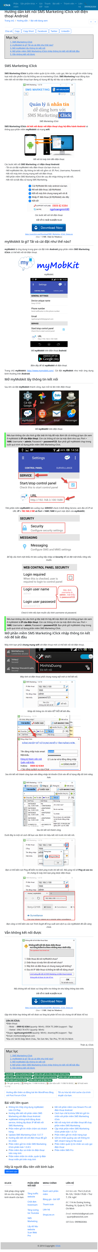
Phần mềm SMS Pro (64, 1150)
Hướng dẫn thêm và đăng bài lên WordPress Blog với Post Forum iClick (29, 1094)
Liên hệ (80, 5)
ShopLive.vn (48, 1214)
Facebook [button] (42, 31)
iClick (58, 1245)
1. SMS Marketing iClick (21, 42)
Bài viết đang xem (39, 20)
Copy (17, 31)
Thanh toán (48, 5)
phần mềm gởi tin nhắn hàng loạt (18, 1077)
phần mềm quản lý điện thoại (40, 1080)
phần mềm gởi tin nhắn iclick (70, 1077)
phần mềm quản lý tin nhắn (16, 1080)
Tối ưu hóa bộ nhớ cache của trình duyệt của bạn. (74, 1094)
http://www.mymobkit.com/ (40, 370)
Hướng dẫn (22, 20)
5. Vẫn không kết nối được (22, 54)
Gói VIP (40, 5)
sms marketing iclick (24, 1074)
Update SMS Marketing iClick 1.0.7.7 (26, 1134)
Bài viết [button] (56, 3)
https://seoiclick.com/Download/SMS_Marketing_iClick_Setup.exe (49, 234)
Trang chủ (9, 20)
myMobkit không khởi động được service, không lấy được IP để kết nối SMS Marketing (26, 1122)
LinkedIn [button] (65, 31)
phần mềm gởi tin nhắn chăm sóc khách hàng (51, 1074)
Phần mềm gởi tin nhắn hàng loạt (71, 1134)
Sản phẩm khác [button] (28, 3)
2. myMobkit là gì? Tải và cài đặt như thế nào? (31, 45)
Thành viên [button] (69, 3)
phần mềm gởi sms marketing (45, 1077)
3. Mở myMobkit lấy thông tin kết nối (27, 48)
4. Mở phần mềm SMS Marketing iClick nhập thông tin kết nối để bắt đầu (44, 51)
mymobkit (10, 1074)
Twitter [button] (54, 31)
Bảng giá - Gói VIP (51, 1199)
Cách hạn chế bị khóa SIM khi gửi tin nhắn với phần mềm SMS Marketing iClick (72, 1116)
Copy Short (28, 31)
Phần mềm (15, 5)
